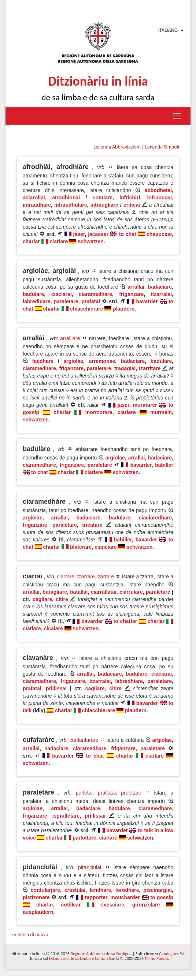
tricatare (92, 525)
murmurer (145, 405)
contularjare (45, 890)
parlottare (84, 838)
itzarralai (161, 294)
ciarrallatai (104, 592)
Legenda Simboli (162, 147)
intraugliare (104, 205)
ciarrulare (131, 592)
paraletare (66, 301)
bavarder (147, 301)
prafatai (90, 301)
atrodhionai (66, 197)
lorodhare (127, 890)
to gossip (161, 897)
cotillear (71, 905)
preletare (131, 793)
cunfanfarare (84, 740)
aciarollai (34, 197)
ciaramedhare (95, 294)
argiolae (73, 361)
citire (62, 599)
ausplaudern (38, 912)
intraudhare (37, 205)
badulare (33, 294)
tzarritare (150, 368)
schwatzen (91, 241)
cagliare (42, 599)
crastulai (75, 890)
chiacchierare (86, 309)
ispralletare (66, 816)
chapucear (159, 234)
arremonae (102, 361)
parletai (84, 793)
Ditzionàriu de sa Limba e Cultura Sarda (84, 958)
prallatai (107, 793)
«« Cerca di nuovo (29, 934)
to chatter (125, 621)
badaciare (160, 287)
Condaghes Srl (171, 953)
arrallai (135, 287)
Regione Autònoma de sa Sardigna (101, 953)
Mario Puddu (156, 958)
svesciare (112, 905)
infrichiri (129, 197)
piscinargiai (157, 890)
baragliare (54, 592)
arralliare (70, 338)
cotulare (102, 197)
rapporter (96, 897)
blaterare (81, 547)
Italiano (168, 30)
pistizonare (36, 897)
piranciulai (89, 867)
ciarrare (65, 576)
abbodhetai (158, 190)
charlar (31, 241)
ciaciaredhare (155, 518)
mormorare (98, 412)
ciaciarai (61, 294)
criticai (131, 205)
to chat (127, 234)
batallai (79, 592)
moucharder (125, 897)
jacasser (98, 234)
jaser (79, 234)
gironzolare (146, 905)
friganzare (131, 294)
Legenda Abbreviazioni (116, 147)
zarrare (106, 576)
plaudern (123, 309)
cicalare (53, 628)
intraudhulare (70, 205)
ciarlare (58, 241)
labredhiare (36, 301)
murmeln (161, 412)
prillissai (56, 688)
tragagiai (125, 368)
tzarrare (86, 576)
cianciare (106, 547)
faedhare (42, 361)
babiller (164, 465)
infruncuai (159, 197)
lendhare (100, 890)
